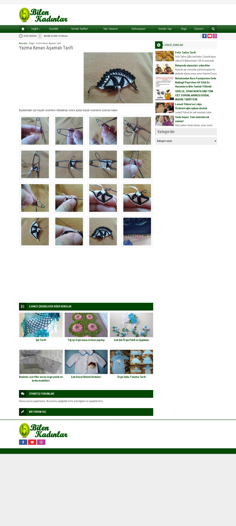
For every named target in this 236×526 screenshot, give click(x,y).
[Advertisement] (50, 78)
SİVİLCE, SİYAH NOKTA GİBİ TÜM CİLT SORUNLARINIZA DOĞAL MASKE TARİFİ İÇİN (194, 95)
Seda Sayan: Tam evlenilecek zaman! (192, 119)
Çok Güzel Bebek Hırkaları (86, 377)
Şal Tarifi (41, 340)
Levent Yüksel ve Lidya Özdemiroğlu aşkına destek (191, 106)
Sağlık (35, 28)
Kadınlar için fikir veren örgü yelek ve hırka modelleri (41, 378)
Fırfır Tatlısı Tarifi (185, 52)
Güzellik (53, 28)
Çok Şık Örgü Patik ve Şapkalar (131, 340)
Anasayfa (23, 43)
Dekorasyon (138, 28)
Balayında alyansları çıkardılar (192, 65)
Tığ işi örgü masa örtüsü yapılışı (86, 340)
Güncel (199, 28)
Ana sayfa (21, 28)
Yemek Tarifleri (79, 28)
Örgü (184, 28)
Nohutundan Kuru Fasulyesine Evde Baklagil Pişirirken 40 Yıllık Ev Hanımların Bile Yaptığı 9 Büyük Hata (195, 84)
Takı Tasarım (110, 28)
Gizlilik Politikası (56, 36)
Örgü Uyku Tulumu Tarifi (131, 377)
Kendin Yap (165, 28)
